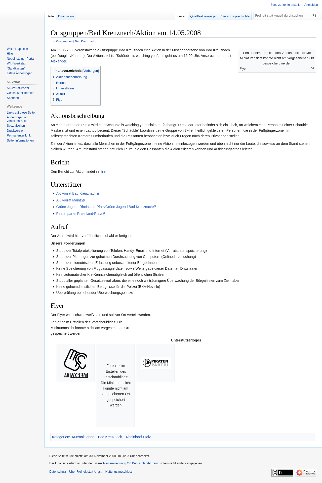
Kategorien (60, 437)
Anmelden (311, 5)
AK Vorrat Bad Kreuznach (76, 193)
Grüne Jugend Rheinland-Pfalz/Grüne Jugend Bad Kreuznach (104, 207)
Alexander (58, 61)
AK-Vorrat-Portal (18, 88)
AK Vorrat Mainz (69, 200)
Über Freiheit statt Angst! (85, 471)
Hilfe (10, 53)
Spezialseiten (16, 125)
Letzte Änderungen (19, 73)
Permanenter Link (19, 135)
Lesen (181, 16)
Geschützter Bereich (20, 93)
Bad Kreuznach (85, 41)
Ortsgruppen (64, 41)
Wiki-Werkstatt (16, 63)
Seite (50, 16)
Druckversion (15, 130)
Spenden (13, 98)
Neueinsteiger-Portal (20, 58)
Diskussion (66, 16)
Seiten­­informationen (20, 140)
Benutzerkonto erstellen (286, 5)
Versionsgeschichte (235, 16)
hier (104, 171)
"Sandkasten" (16, 68)
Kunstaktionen (83, 437)
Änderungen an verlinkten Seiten (18, 119)
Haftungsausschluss (118, 471)
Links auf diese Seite (21, 112)
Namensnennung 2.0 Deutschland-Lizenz (130, 463)
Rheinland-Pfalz (138, 437)
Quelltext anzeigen (203, 16)
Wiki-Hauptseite (17, 49)
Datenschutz (57, 471)
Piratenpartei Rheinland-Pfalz (79, 214)
